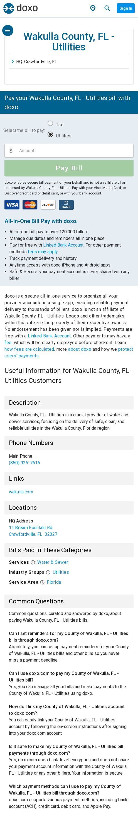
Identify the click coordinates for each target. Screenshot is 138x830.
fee (8, 342)
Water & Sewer (52, 562)
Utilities (63, 136)
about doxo (80, 349)
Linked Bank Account (63, 245)
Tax (59, 124)
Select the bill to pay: (24, 130)
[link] (69, 460)
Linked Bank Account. (50, 336)
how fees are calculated (29, 349)
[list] (69, 460)
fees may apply (43, 251)
